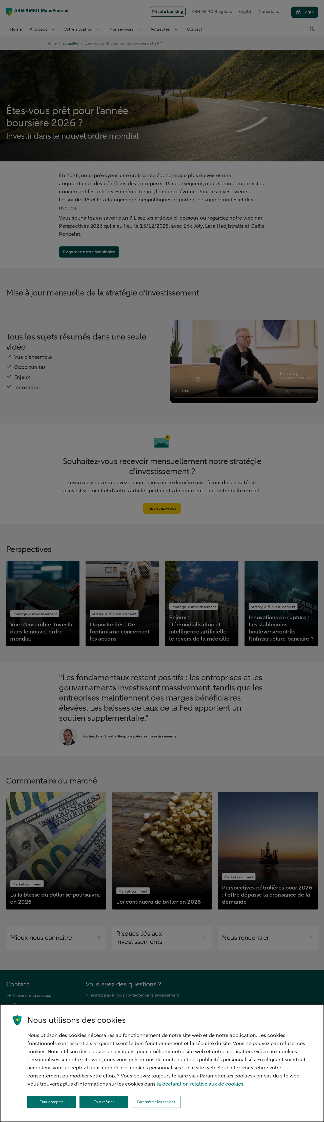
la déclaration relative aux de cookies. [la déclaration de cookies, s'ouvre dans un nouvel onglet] (201, 1084)
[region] (162, 1063)
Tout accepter (51, 1101)
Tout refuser (104, 1101)
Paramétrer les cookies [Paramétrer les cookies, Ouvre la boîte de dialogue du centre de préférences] (156, 1101)
